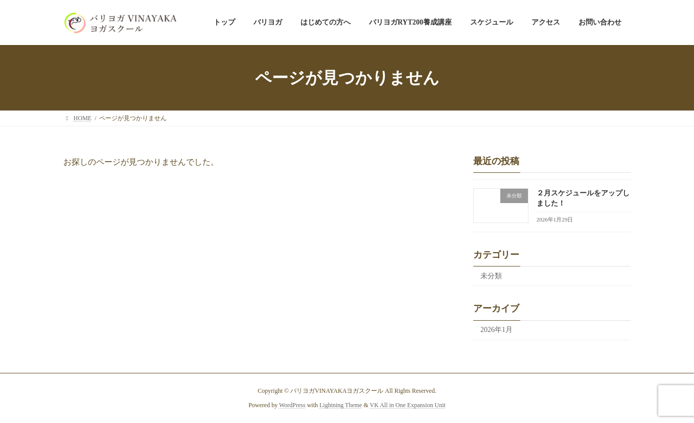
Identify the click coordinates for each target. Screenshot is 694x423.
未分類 (491, 276)
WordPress (292, 405)
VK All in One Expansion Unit (408, 405)
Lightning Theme (340, 405)
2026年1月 (496, 330)
